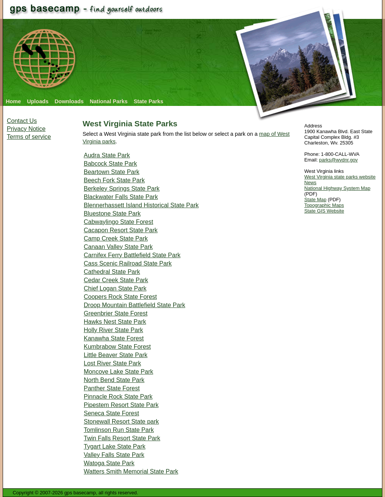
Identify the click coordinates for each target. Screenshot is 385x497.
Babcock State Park (110, 163)
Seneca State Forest (111, 413)
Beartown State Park (111, 172)
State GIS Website (324, 211)
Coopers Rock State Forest (120, 297)
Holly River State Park (113, 330)
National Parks (109, 101)
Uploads (38, 101)
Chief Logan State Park (115, 288)
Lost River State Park (112, 363)
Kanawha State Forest (114, 338)
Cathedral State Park (112, 272)
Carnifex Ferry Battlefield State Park (132, 255)
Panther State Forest (112, 388)
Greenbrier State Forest (115, 313)
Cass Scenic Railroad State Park (128, 263)
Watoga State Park (109, 463)
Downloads (69, 101)
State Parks (148, 101)
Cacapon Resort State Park (121, 230)
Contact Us (22, 121)
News (310, 182)
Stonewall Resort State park (121, 421)
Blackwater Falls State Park (121, 197)
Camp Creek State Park (116, 238)
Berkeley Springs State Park (122, 188)
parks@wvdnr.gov (338, 160)
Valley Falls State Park (114, 455)
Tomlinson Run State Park (119, 430)
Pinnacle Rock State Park (118, 396)
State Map (315, 199)
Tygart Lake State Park (115, 446)
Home (13, 101)
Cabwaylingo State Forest (118, 222)
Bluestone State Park (112, 213)
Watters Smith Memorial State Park (131, 471)
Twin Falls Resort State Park (122, 438)
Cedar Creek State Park (116, 280)
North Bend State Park (114, 380)
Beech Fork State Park (114, 180)
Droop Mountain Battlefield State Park (134, 305)
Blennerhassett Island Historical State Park (141, 205)
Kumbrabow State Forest (117, 346)
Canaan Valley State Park (118, 247)
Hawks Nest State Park (115, 321)
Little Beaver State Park (115, 355)
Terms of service (29, 137)
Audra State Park (107, 155)
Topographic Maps (324, 205)
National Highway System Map (337, 188)
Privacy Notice (26, 129)
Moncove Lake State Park (118, 371)
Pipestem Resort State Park (121, 405)
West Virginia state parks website (340, 177)
